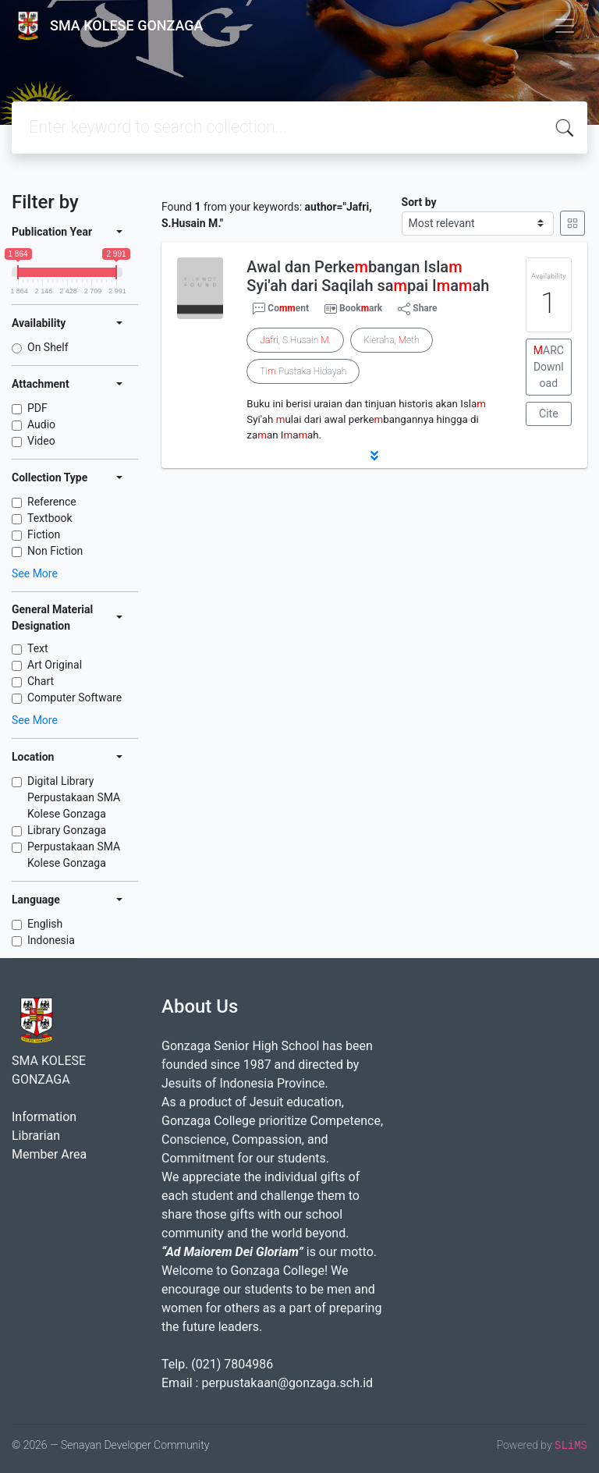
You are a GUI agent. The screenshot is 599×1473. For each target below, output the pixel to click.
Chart (40, 681)
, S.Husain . (295, 340)
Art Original (54, 664)
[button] (374, 455)
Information (44, 1116)
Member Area (49, 1154)
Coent (281, 309)
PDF (37, 408)
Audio (41, 424)
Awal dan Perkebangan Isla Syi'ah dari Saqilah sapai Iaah (367, 276)
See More (35, 573)
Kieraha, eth (391, 340)
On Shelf (48, 347)
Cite (548, 413)
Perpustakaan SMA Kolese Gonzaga (73, 854)
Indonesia (51, 940)
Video (41, 441)
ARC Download (548, 366)
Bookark (360, 308)
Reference (51, 501)
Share (417, 309)
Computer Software (74, 697)
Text (37, 648)
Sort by (419, 202)
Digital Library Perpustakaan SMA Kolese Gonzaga (73, 797)
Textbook (50, 518)
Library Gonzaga (66, 830)
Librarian (36, 1135)
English (44, 924)
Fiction (43, 534)
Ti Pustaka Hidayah (303, 371)
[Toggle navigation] (565, 25)
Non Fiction (55, 551)
